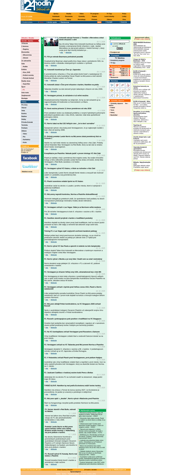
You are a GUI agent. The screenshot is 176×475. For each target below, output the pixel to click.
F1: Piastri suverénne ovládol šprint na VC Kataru (63, 181)
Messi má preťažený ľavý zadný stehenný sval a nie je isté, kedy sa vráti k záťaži (92, 447)
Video (82, 13)
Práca (124, 13)
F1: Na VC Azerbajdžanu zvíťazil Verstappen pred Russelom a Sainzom (72, 332)
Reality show (25, 81)
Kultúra (24, 69)
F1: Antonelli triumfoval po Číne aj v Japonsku (62, 70)
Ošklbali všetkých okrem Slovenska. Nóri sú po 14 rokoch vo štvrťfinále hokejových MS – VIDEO (91, 452)
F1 (23, 89)
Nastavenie (113, 77)
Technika (24, 125)
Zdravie (25, 58)
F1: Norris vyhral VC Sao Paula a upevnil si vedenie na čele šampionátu (72, 246)
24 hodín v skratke (90, 469)
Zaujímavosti (25, 95)
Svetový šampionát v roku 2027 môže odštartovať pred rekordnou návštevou (92, 463)
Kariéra (24, 113)
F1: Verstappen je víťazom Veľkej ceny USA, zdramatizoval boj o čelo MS (72, 272)
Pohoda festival (28, 78)
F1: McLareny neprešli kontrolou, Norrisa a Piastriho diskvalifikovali (70, 194)
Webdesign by (115, 469)
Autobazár (56, 16)
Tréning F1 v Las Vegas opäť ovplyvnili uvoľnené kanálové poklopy (70, 231)
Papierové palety (73, 474)
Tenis (111, 110)
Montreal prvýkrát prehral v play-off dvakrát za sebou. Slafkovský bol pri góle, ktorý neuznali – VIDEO (91, 414)
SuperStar (26, 84)
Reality (68, 13)
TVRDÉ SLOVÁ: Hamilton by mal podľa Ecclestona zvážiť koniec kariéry (72, 386)
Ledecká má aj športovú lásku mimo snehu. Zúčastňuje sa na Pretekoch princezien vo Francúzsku (91, 441)
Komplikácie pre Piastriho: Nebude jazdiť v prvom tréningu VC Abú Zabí (72, 153)
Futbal (112, 107)
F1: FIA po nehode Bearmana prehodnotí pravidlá (63, 57)
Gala (23, 63)
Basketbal (113, 115)
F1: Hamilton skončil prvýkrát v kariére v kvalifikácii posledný (68, 218)
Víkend (23, 108)
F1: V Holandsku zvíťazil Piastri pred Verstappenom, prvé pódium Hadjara (73, 358)
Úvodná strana (26, 22)
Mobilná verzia (26, 171)
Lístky (124, 16)
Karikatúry (26, 139)
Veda (23, 110)
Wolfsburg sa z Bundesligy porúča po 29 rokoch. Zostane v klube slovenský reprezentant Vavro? (91, 436)
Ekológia (24, 98)
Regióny (25, 49)
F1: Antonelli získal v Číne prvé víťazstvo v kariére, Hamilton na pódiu (71, 85)
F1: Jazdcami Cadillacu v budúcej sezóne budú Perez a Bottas (68, 373)
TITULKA (24, 43)
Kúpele (94, 16)
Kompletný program (116, 60)
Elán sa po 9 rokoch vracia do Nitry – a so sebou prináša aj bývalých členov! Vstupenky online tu (142, 105)
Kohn (24, 142)
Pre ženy (24, 105)
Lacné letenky (109, 16)
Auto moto (25, 92)
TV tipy (112, 63)
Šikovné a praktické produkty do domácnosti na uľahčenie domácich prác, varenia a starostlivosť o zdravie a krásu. (142, 129)
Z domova (24, 46)
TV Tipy (109, 13)
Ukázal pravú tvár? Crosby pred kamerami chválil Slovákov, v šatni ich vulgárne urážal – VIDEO (91, 425)
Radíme (24, 116)
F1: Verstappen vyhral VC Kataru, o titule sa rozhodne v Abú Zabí (69, 168)
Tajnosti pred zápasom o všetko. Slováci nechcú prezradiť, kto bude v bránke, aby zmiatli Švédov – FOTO (91, 430)
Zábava (109, 19)
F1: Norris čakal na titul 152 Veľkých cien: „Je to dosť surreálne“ (69, 123)
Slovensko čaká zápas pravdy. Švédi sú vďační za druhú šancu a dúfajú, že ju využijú (92, 419)
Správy (55, 13)
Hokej (111, 112)
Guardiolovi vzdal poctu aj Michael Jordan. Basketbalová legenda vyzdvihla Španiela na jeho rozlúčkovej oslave (92, 458)
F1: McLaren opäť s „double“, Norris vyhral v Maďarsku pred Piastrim (71, 399)
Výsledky (81, 16)
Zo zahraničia (26, 61)
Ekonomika (25, 52)
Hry (23, 136)
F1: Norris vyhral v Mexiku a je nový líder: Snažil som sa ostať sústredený (73, 259)
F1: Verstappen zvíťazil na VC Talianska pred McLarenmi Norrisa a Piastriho (74, 345)
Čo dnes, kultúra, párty (88, 474)
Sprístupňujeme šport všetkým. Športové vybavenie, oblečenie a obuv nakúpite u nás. (141, 116)
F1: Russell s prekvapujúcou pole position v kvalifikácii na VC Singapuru (72, 319)
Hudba (25, 66)
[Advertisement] (93, 6)
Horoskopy (82, 19)
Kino (124, 19)
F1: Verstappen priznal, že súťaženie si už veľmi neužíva (66, 96)
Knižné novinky (28, 75)
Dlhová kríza (27, 55)
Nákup (69, 19)
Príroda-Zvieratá (27, 122)
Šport (23, 87)
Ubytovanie (56, 19)
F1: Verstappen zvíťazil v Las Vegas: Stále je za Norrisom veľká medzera (72, 207)
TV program (94, 13)
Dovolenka (69, 16)
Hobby (23, 119)
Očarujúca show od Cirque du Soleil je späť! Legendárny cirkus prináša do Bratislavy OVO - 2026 (142, 63)
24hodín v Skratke (27, 38)
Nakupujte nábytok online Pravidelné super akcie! (141, 164)
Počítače (24, 128)
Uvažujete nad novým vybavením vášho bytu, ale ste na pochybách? (142, 140)
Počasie (94, 19)
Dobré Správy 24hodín (64, 469)
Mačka (58, 474)
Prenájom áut (114, 52)
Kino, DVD (26, 72)
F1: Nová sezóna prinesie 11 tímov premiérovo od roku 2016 (67, 108)
